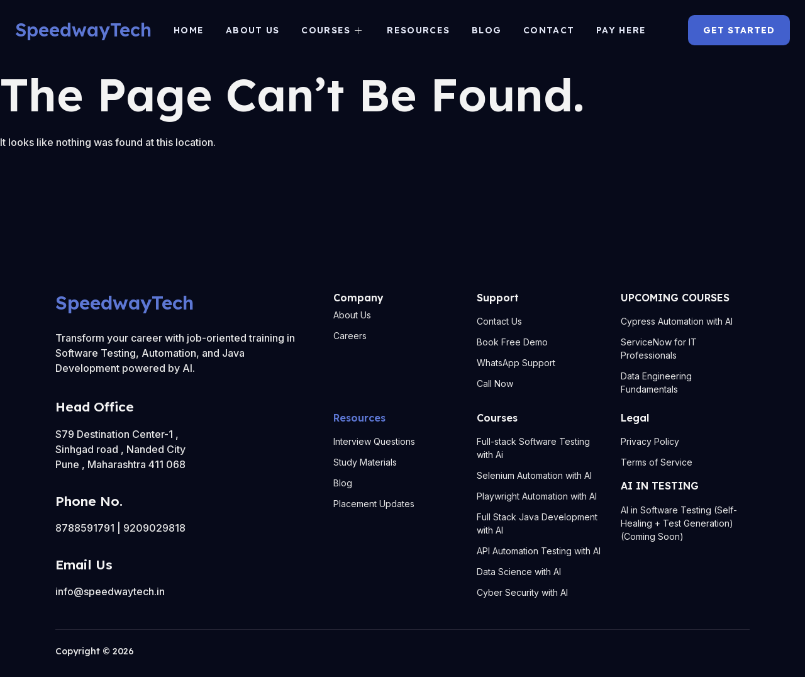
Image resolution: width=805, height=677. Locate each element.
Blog (486, 30)
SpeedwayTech (83, 29)
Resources (418, 30)
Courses (332, 30)
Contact (547, 30)
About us (253, 30)
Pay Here (619, 30)
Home (190, 30)
